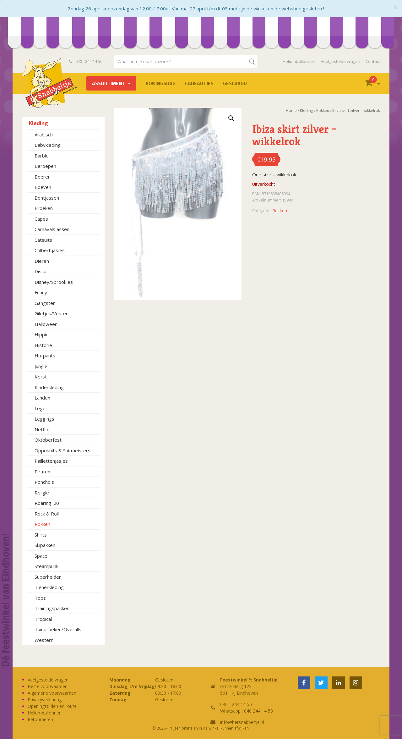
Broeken (44, 208)
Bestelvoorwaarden (48, 686)
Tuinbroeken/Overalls (58, 629)
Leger (41, 408)
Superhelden (48, 577)
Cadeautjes (199, 83)
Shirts (41, 535)
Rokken (42, 524)
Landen (42, 397)
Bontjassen (47, 198)
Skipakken (45, 545)
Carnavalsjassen (52, 229)
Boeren (43, 177)
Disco (40, 271)
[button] (231, 118)
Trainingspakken (52, 608)
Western (44, 640)
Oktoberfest (48, 440)
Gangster (45, 303)
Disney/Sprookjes (54, 282)
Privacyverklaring (45, 700)
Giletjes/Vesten (51, 313)
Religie (42, 492)
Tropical (43, 619)
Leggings (44, 419)
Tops (40, 598)
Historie (43, 345)
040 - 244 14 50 (85, 61)
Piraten (42, 471)
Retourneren (40, 719)
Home (291, 110)
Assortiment (108, 83)
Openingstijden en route (52, 706)
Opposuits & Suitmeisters (62, 450)
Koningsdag (161, 83)
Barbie (42, 155)
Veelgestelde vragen (340, 61)
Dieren (42, 261)
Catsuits (43, 240)
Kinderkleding (49, 387)
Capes (41, 219)
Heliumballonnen (299, 61)
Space (41, 556)
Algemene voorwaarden (52, 693)
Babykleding (48, 145)
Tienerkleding (49, 587)
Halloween (46, 324)
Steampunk (46, 566)
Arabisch (44, 134)
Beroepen (45, 166)
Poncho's (44, 482)
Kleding (38, 123)
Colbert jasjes (50, 250)
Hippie (42, 334)
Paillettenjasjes (51, 461)
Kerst (41, 376)
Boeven (43, 187)
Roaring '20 (47, 503)
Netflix (42, 429)
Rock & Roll (47, 513)
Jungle (41, 366)
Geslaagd (235, 83)
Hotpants (45, 355)
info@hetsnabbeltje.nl (242, 722)
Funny (41, 292)
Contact (373, 61)
